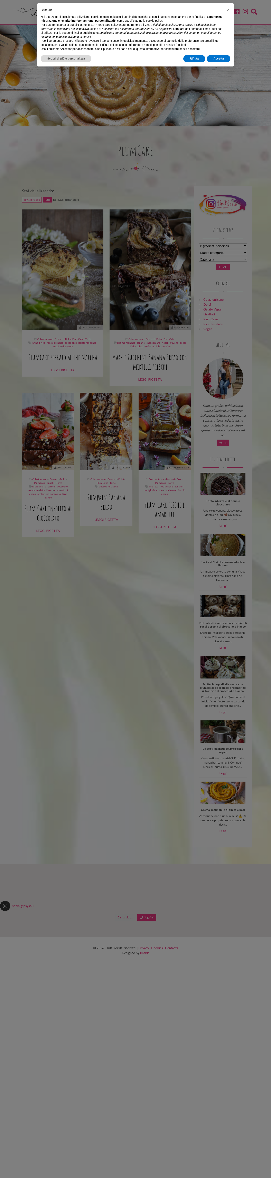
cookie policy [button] (154, 20)
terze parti (104, 24)
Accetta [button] (218, 58)
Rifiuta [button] (194, 58)
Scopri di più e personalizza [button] (66, 58)
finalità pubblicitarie (86, 32)
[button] (228, 10)
